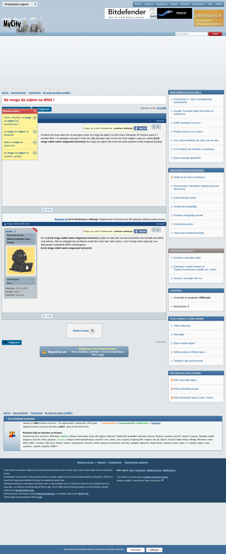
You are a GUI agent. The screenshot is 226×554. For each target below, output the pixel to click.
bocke (9, 231)
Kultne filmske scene (185, 413)
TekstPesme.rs (169, 522)
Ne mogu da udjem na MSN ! (57, 93)
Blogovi (174, 4)
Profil (49, 210)
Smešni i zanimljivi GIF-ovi (188, 176)
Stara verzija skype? (185, 241)
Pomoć (219, 4)
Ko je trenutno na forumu (21, 470)
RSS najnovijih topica (185, 278)
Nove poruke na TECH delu (185, 308)
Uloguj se (149, 4)
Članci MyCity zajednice (136, 514)
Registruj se (162, 4)
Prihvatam (136, 549)
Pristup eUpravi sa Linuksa (188, 347)
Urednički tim (115, 514)
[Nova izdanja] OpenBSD (187, 374)
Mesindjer (179, 232)
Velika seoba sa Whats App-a (189, 250)
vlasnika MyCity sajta (24, 542)
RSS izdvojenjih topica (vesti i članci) (193, 296)
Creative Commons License (156, 528)
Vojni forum (140, 522)
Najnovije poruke (85, 514)
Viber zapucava (182, 224)
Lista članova (198, 4)
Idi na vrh (162, 342)
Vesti (132, 522)
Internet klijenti (18, 93)
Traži (210, 4)
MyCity (138, 4)
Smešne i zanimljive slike (187, 156)
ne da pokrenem (13, 144)
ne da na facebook (16, 133)
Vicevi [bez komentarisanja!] (189, 449)
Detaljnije (155, 474)
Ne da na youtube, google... (16, 154)
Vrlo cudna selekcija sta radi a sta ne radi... (197, 356)
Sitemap (101, 514)
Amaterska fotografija (185, 422)
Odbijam (154, 549)
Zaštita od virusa (153, 522)
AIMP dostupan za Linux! (187, 338)
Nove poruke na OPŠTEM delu (187, 386)
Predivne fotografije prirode (188, 431)
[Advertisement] (113, 65)
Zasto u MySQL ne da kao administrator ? (17, 121)
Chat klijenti (34, 93)
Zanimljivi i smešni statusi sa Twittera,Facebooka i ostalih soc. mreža (195, 166)
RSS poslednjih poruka (186, 287)
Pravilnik (185, 4)
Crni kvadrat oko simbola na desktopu (194, 365)
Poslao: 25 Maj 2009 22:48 (18, 224)
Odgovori (43, 109)
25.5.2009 (161, 108)
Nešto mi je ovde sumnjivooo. (189, 393)
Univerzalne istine (183, 440)
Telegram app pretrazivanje (188, 259)
